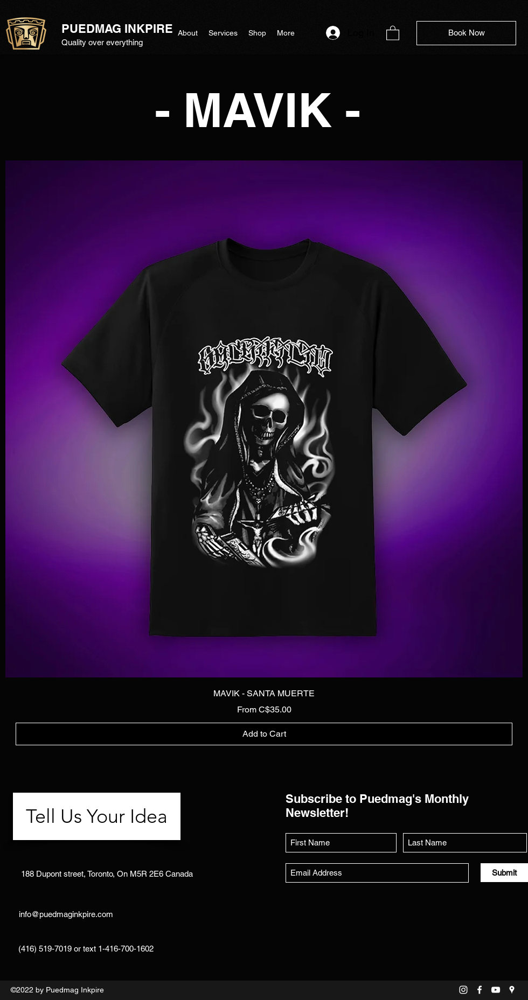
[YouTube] (495, 989)
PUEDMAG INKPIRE (117, 29)
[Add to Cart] (264, 734)
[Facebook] (479, 989)
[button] (392, 32)
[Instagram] (463, 989)
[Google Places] (511, 989)
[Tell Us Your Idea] (96, 816)
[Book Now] (466, 33)
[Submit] (504, 872)
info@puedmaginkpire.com (66, 914)
